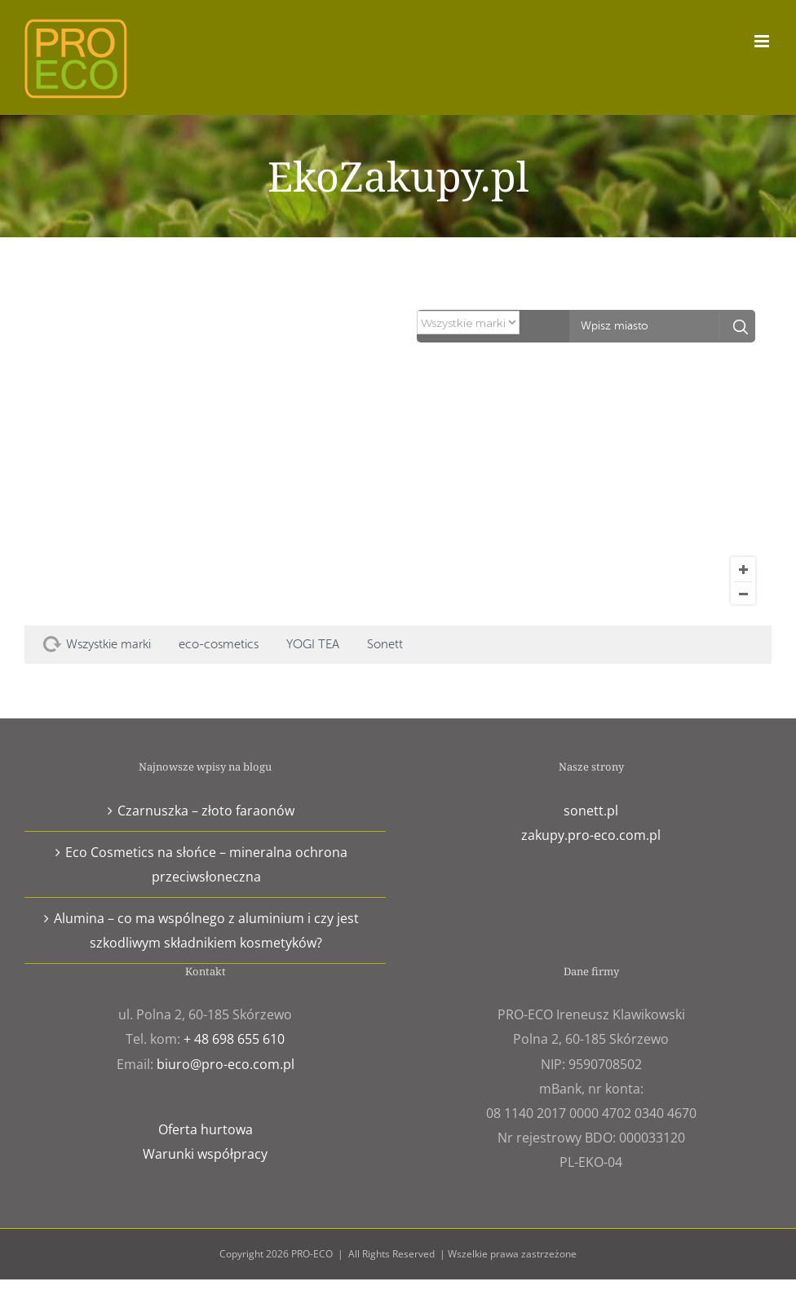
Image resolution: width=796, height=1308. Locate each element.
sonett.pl (591, 811)
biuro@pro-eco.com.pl (225, 1064)
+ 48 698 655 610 (234, 1039)
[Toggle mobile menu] (763, 41)
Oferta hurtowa (205, 1129)
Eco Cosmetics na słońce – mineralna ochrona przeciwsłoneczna (206, 864)
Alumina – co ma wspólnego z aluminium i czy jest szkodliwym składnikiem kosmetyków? (206, 930)
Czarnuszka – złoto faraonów (205, 811)
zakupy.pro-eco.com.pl (591, 835)
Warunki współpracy (205, 1154)
